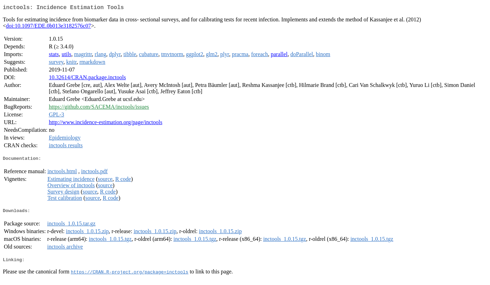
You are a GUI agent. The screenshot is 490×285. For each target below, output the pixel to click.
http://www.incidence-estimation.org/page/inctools (105, 124)
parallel (279, 56)
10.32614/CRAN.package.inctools (87, 79)
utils (66, 56)
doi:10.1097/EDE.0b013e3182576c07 (48, 27)
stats (53, 56)
